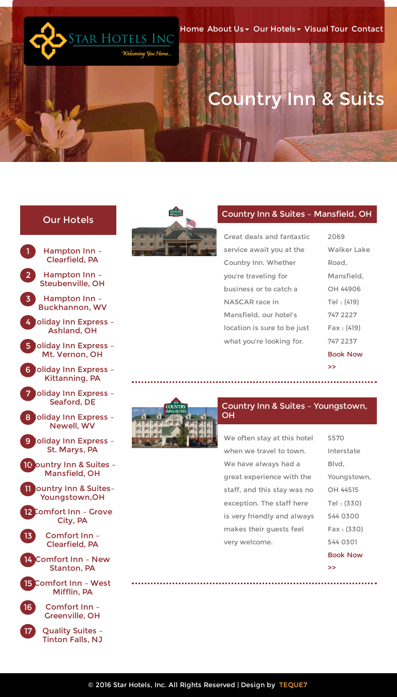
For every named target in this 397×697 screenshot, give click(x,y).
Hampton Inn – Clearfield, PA (72, 255)
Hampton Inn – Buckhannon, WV (72, 302)
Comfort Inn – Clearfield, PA (72, 539)
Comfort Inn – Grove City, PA (72, 516)
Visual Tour (326, 29)
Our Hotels (277, 29)
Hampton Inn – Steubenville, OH (72, 279)
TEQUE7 (293, 685)
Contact (367, 29)
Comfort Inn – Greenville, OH (72, 611)
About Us (228, 29)
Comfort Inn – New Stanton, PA (72, 563)
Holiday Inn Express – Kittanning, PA (72, 373)
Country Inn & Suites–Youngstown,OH (72, 492)
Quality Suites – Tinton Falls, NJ (72, 635)
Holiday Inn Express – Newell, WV (72, 421)
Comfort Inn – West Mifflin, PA (72, 587)
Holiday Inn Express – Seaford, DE (72, 397)
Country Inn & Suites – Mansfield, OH (72, 468)
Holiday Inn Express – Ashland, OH (72, 326)
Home (192, 29)
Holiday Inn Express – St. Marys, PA (72, 445)
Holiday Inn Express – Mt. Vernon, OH (72, 349)
